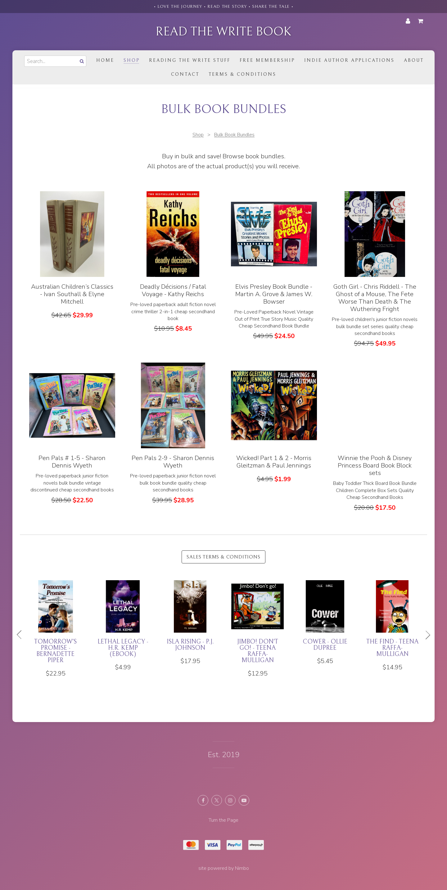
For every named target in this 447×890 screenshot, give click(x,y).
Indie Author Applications (349, 60)
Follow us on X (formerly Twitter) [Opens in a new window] (216, 800)
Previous (21, 635)
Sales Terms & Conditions (223, 557)
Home (105, 60)
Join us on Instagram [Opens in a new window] (230, 800)
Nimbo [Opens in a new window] (242, 868)
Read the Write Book (223, 32)
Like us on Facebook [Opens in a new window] (203, 800)
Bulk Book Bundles (234, 134)
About (414, 60)
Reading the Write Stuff (189, 60)
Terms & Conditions (242, 74)
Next (425, 635)
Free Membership (267, 60)
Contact (185, 74)
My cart (421, 21)
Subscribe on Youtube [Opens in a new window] (244, 800)
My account (408, 21)
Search (81, 61)
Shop (132, 60)
